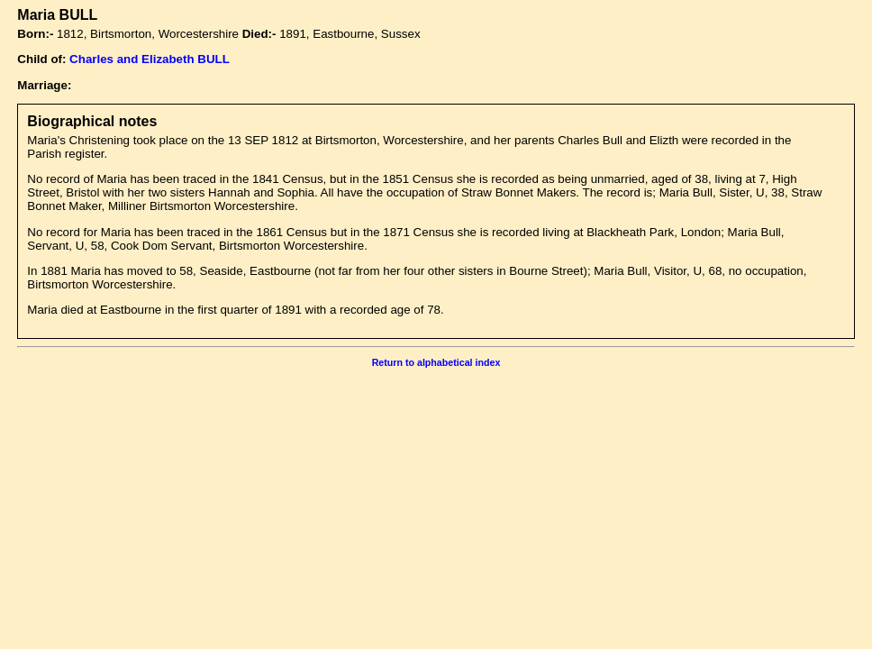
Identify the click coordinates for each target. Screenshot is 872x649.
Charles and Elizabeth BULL (149, 59)
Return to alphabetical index (436, 362)
